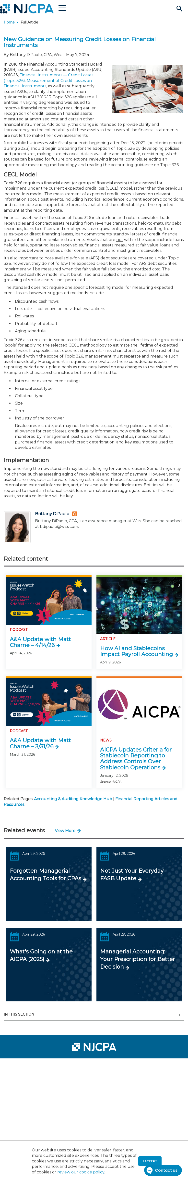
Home (9, 22)
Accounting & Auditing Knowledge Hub (73, 799)
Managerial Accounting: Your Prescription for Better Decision (137, 959)
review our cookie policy (80, 1172)
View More (65, 830)
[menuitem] (20, 1064)
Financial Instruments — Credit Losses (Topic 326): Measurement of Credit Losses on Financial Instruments (48, 80)
